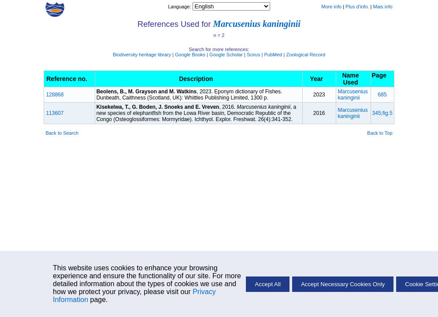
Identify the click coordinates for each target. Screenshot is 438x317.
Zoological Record (305, 54)
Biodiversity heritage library (142, 54)
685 (382, 95)
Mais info (383, 6)
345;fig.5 (382, 113)
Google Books (190, 54)
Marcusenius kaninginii (256, 24)
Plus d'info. (357, 6)
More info (331, 6)
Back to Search (61, 133)
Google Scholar (226, 54)
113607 (54, 113)
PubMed (273, 54)
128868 (54, 95)
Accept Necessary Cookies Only (343, 284)
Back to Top (379, 133)
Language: (180, 6)
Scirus (253, 54)
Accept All (268, 284)
